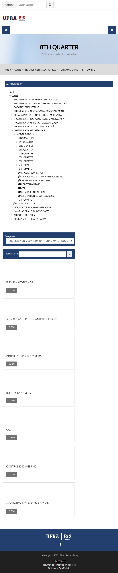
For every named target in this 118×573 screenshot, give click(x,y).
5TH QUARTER (26, 157)
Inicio (8, 69)
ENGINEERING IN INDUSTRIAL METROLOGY (35, 99)
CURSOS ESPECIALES (24, 215)
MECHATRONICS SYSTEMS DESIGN (27, 503)
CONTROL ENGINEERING (21, 466)
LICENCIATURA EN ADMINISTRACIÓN (32, 207)
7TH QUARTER (26, 165)
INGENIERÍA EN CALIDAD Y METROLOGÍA (34, 126)
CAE (8, 429)
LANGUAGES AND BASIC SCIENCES (31, 211)
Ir (69, 254)
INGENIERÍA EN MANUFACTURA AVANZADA (36, 122)
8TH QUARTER (89, 69)
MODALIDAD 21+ (25, 134)
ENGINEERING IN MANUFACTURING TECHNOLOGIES (40, 103)
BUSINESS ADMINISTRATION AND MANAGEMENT (39, 111)
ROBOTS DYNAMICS (18, 393)
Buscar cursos (12, 253)
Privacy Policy (72, 555)
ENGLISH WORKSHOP (19, 282)
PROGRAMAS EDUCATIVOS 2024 (30, 219)
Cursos (17, 69)
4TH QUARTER (26, 153)
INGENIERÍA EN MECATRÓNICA (40, 69)
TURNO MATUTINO (68, 69)
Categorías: (10, 236)
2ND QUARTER (26, 145)
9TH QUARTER (26, 199)
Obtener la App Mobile (59, 568)
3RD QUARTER (26, 149)
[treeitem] (59, 92)
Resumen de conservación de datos (59, 564)
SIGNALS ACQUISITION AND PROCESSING (31, 319)
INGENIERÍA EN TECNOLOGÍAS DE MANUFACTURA (39, 119)
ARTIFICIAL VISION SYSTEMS (24, 356)
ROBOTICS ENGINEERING (26, 107)
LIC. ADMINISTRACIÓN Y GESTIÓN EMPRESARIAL (38, 115)
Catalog (9, 5)
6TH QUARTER (26, 161)
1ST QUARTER (26, 142)
